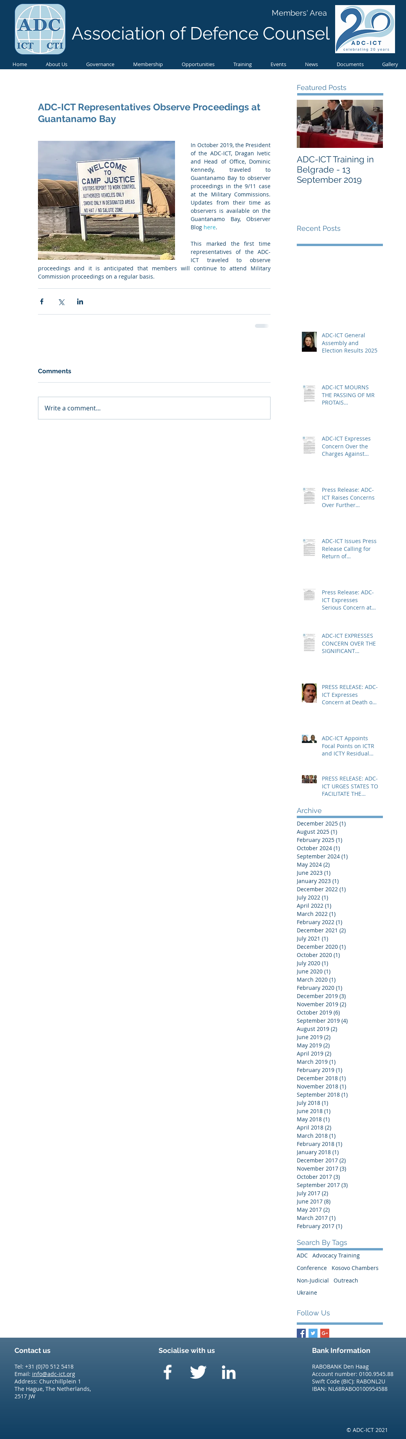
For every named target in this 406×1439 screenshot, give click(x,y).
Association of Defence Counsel (201, 33)
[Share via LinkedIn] (80, 301)
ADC (302, 1255)
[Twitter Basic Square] (313, 1333)
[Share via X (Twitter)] (61, 301)
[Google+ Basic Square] (324, 1333)
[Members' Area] (299, 12)
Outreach (346, 1280)
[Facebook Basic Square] (301, 1333)
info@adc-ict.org (53, 1374)
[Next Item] (370, 124)
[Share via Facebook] (41, 301)
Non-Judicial (313, 1280)
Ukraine (307, 1292)
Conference (312, 1268)
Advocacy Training (336, 1255)
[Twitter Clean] (198, 1372)
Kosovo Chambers (355, 1268)
